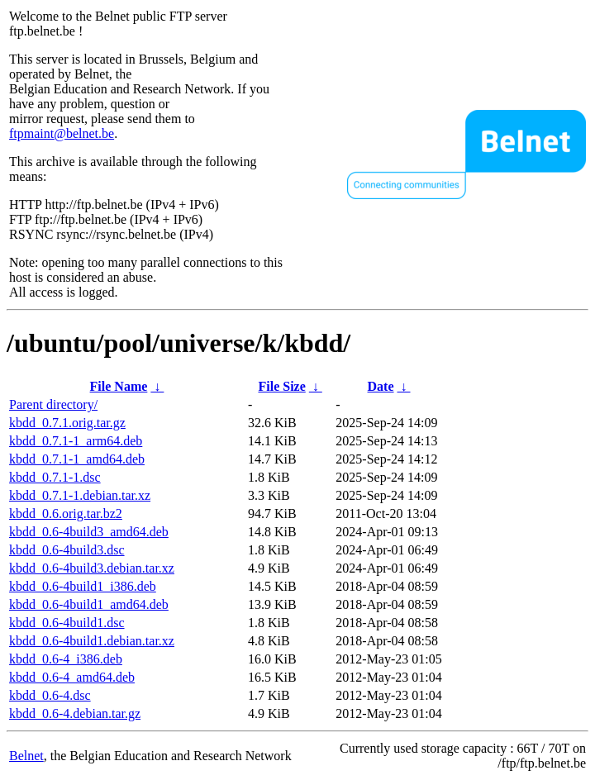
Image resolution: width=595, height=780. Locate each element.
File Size (281, 386)
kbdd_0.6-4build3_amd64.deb (89, 532)
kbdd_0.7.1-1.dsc (55, 477)
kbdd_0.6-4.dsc (50, 695)
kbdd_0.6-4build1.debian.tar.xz (91, 641)
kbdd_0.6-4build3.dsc (67, 550)
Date (381, 386)
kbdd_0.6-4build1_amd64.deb (89, 604)
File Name (119, 386)
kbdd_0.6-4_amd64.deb (72, 677)
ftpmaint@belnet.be (61, 133)
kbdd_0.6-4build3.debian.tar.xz (91, 568)
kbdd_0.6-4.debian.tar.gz (74, 713)
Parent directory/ (53, 404)
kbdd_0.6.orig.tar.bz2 (65, 514)
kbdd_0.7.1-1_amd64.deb (77, 459)
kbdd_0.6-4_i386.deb (65, 659)
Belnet (26, 756)
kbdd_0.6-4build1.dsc (67, 623)
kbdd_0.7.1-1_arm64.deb (75, 441)
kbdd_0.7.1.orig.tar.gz (67, 423)
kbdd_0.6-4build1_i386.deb (82, 586)
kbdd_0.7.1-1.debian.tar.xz (79, 495)
